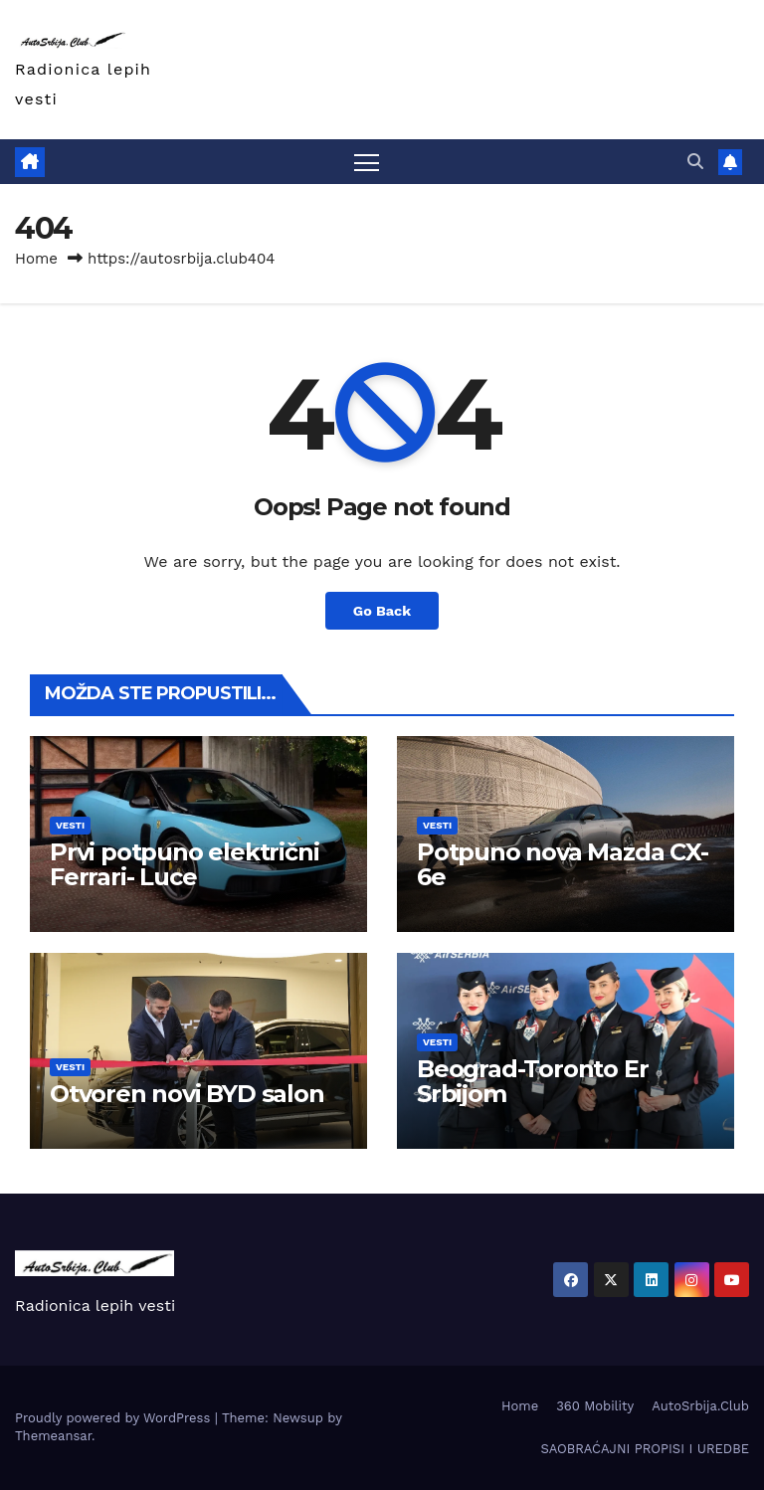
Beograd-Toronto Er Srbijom (532, 1081)
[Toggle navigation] (366, 161)
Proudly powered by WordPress (115, 1417)
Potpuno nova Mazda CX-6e (562, 864)
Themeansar (53, 1435)
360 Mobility (595, 1405)
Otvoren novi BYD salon (187, 1093)
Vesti (70, 825)
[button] (695, 161)
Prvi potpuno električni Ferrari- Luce (184, 864)
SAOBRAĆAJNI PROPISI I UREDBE (644, 1448)
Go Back (382, 611)
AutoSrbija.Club (700, 1405)
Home (36, 259)
